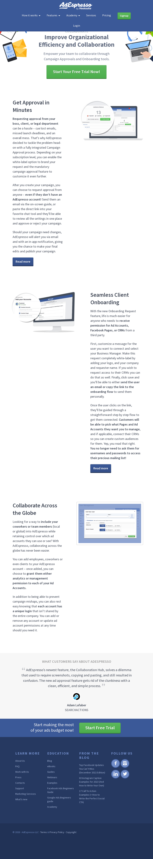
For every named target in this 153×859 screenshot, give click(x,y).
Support (19, 788)
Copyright (71, 832)
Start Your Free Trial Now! (76, 71)
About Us (20, 760)
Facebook (115, 767)
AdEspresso (76, 6)
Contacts (20, 782)
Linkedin (115, 778)
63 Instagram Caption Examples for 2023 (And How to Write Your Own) (91, 781)
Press (18, 777)
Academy (52, 806)
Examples (52, 782)
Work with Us (22, 771)
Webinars (52, 777)
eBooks (51, 766)
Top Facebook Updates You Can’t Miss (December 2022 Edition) (92, 768)
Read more (23, 261)
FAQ (17, 766)
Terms (43, 832)
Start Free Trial (100, 728)
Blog (49, 760)
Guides (51, 771)
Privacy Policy (57, 832)
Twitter (124, 778)
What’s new (21, 799)
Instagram (125, 767)
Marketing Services (25, 793)
